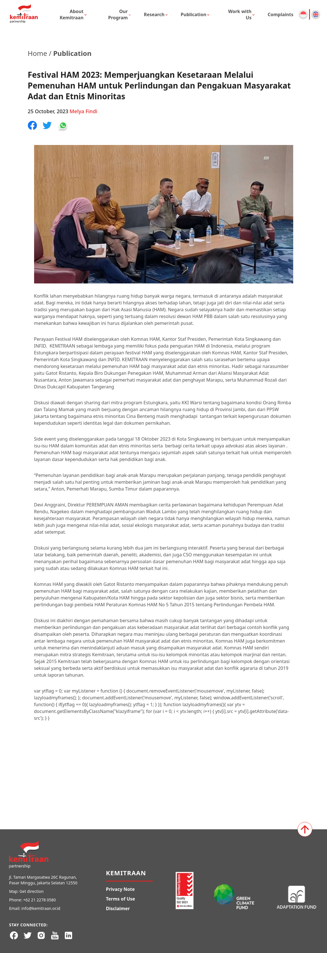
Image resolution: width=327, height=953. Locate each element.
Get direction (32, 891)
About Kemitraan (72, 14)
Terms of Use (120, 899)
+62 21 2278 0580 (39, 899)
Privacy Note (120, 889)
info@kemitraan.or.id (40, 908)
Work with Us (239, 14)
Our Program (118, 14)
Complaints (280, 14)
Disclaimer (118, 908)
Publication (193, 14)
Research (154, 14)
